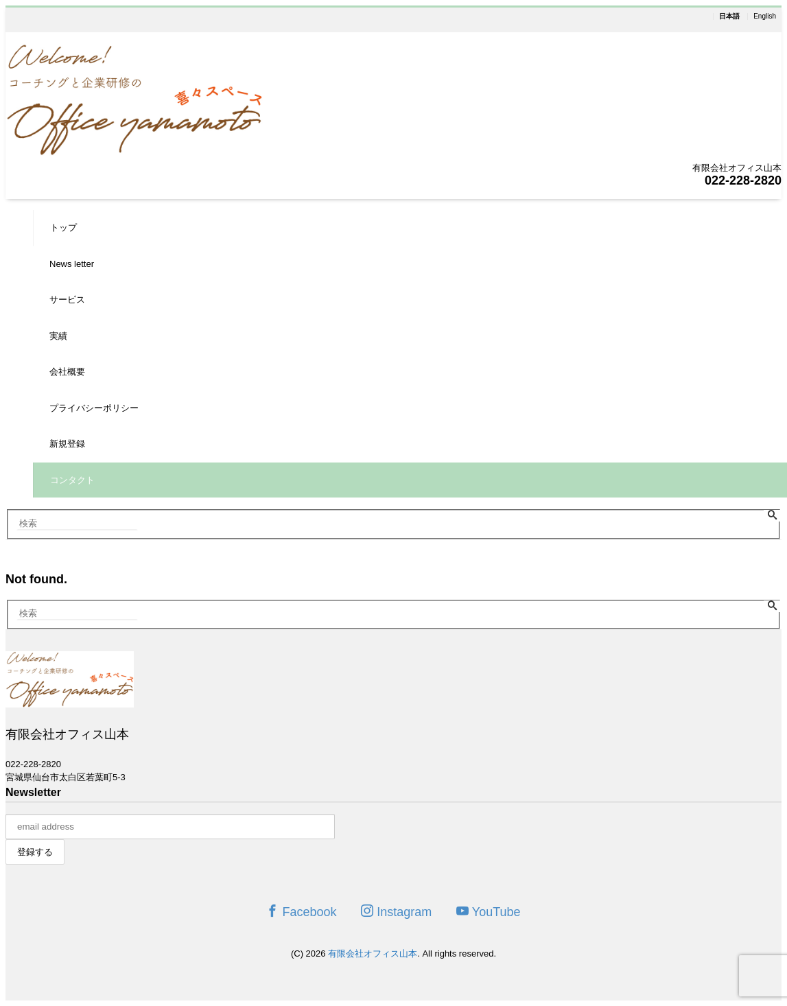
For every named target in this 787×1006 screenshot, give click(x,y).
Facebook (301, 911)
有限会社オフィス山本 (372, 953)
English (764, 16)
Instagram (396, 911)
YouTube (488, 911)
